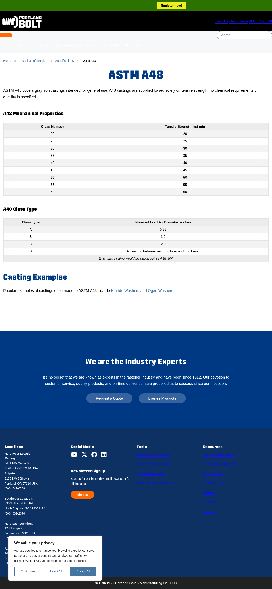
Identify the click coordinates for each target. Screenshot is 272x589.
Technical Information (33, 60)
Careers (210, 507)
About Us (132, 45)
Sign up (82, 494)
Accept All (83, 571)
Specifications (64, 60)
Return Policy (214, 472)
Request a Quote (109, 398)
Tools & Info (96, 45)
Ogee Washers (160, 291)
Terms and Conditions (220, 463)
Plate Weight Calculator (154, 481)
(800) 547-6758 (260, 21)
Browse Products (162, 398)
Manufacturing (48, 45)
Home (7, 60)
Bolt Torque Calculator (154, 463)
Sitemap (210, 490)
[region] (55, 558)
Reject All (56, 571)
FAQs (115, 45)
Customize (28, 571)
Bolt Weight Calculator (154, 454)
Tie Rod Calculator (151, 472)
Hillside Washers (125, 291)
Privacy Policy (215, 481)
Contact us (212, 499)
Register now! (171, 6)
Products (24, 45)
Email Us (219, 21)
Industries (73, 45)
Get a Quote (237, 21)
